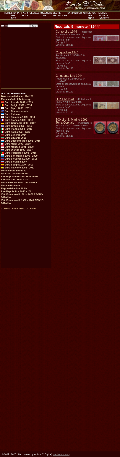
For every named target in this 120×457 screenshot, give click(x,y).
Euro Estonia (10, 114)
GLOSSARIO (36, 13)
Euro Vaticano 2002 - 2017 (17, 167)
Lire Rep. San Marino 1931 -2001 (19, 176)
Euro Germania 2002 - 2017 (18, 123)
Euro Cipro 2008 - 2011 (16, 108)
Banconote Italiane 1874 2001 (18, 96)
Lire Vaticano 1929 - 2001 (15, 179)
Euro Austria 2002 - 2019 (17, 102)
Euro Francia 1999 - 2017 (17, 120)
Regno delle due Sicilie (14, 188)
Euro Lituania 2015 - (14, 137)
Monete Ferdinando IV (13, 170)
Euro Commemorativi (15, 111)
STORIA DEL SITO (15, 15)
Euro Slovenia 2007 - (14, 161)
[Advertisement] (25, 59)
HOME (7, 13)
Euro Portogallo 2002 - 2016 (18, 152)
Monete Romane (10, 185)
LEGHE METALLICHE (60, 14)
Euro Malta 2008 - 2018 (16, 143)
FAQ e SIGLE (25, 14)
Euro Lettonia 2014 (13, 134)
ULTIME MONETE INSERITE (104, 15)
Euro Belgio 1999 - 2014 (16, 105)
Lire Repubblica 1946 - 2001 (17, 191)
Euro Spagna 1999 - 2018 (17, 164)
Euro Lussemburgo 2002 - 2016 (20, 140)
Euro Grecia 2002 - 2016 (16, 126)
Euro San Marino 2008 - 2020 (19, 155)
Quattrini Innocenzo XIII (14, 173)
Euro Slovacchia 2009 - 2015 (19, 158)
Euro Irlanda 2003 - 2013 (16, 129)
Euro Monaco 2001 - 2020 (17, 146)
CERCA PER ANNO (91, 15)
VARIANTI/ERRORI (77, 13)
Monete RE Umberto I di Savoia (19, 182)
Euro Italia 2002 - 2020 (15, 131)
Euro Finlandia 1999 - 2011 (18, 117)
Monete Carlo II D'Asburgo (16, 99)
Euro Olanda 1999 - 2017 (17, 149)
